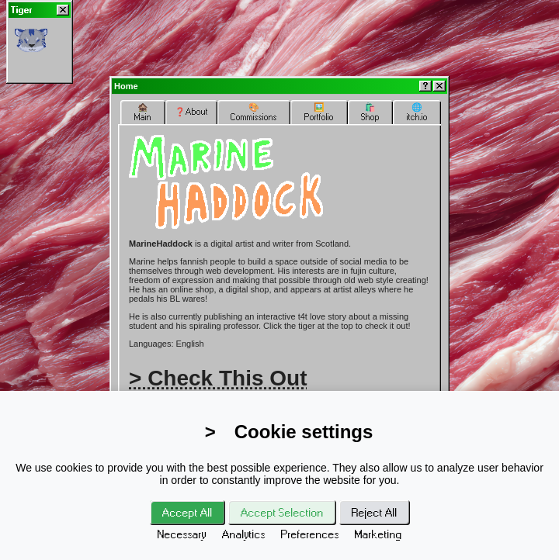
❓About (191, 111)
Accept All (187, 512)
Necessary (182, 534)
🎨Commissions (254, 112)
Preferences (310, 534)
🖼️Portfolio (319, 112)
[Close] (63, 10)
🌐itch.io (417, 112)
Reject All (375, 512)
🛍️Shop (370, 112)
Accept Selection (282, 512)
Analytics (244, 534)
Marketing (378, 534)
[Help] (425, 86)
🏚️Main (142, 112)
